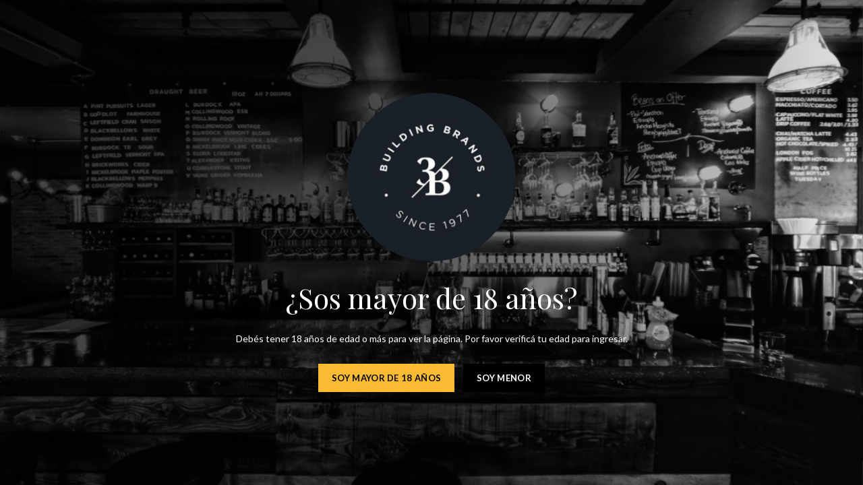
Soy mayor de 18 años (386, 378)
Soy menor (504, 378)
